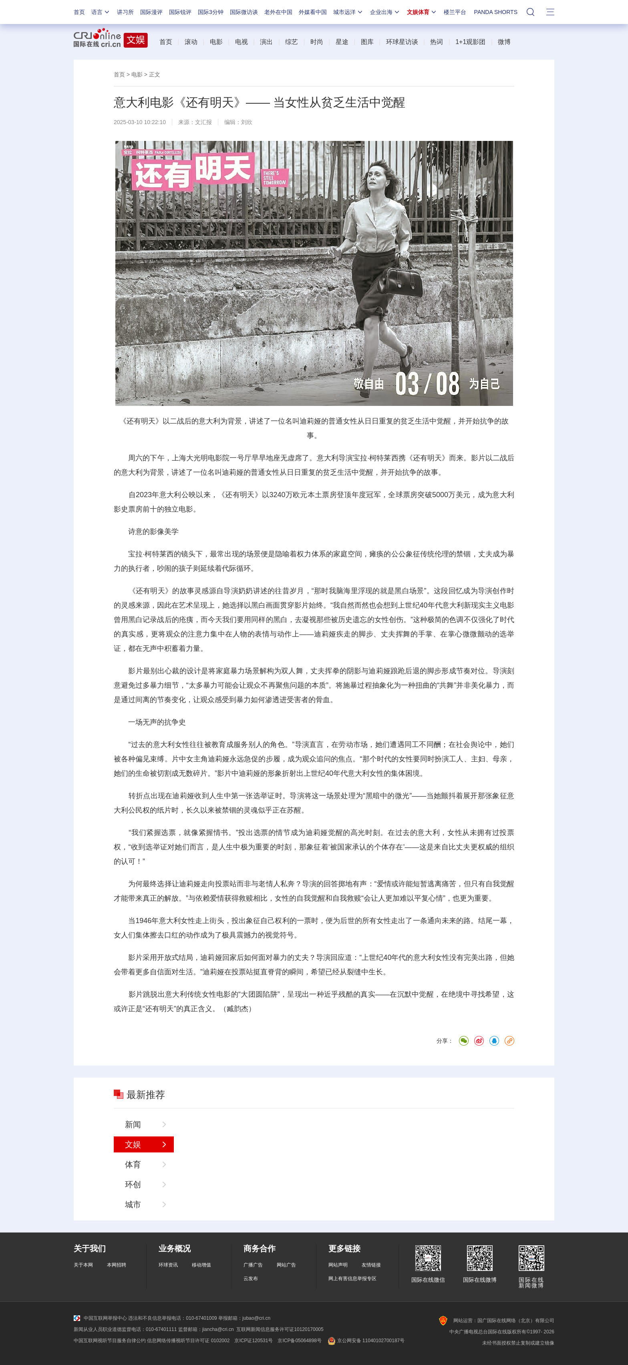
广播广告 (253, 1265)
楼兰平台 (455, 12)
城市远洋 (348, 12)
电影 (216, 41)
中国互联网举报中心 (100, 1318)
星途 (342, 41)
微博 (504, 41)
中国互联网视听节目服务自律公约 (110, 1340)
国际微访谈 (244, 12)
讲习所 (125, 12)
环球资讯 (168, 1265)
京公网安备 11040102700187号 (365, 1340)
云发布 (251, 1278)
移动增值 (201, 1265)
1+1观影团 (470, 41)
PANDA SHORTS (495, 12)
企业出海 (385, 12)
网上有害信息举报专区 (352, 1278)
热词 (436, 41)
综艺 (291, 41)
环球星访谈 (402, 41)
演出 (266, 41)
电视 (241, 41)
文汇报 (203, 122)
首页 (79, 12)
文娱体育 (422, 12)
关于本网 (83, 1265)
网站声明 (338, 1265)
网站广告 (286, 1265)
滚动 (191, 41)
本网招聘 (116, 1265)
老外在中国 (278, 12)
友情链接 (371, 1265)
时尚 (316, 41)
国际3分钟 (210, 12)
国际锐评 (180, 12)
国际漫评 (151, 12)
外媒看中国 (313, 12)
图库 (367, 41)
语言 (101, 12)
